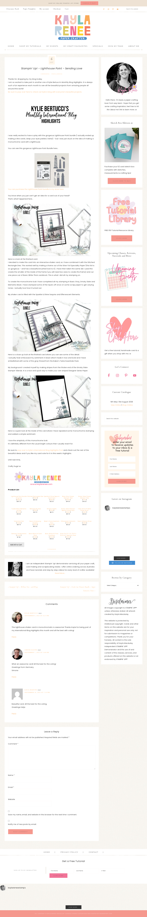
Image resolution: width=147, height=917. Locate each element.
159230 (51, 537)
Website (11, 799)
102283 (19, 523)
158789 (68, 523)
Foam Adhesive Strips (85, 521)
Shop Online (127, 405)
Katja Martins (31, 690)
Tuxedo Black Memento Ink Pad (18, 509)
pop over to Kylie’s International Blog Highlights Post (40, 450)
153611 (35, 510)
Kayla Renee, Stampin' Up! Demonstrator (73, 27)
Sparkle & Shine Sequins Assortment (51, 497)
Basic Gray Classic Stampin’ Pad (68, 497)
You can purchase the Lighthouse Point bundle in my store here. (36, 189)
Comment (13, 744)
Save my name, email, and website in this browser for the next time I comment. (42, 814)
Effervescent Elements (68, 521)
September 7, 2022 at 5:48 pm (37, 652)
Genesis (68, 913)
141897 (84, 512)
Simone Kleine (31, 650)
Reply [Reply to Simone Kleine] (14, 677)
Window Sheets (52, 509)
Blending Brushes (35, 509)
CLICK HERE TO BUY (122, 181)
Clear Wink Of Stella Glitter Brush (84, 509)
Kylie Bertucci (31, 613)
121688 (35, 537)
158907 (19, 500)
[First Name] (122, 459)
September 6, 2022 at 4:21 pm (37, 615)
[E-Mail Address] (122, 474)
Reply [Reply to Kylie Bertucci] (14, 637)
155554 (35, 524)
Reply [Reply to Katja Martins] (14, 713)
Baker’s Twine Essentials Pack (51, 522)
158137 (52, 500)
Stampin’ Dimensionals (18, 534)
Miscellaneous (56, 74)
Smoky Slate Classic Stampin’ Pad (84, 497)
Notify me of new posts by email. (22, 824)
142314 (52, 510)
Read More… (60, 573)
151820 (35, 498)
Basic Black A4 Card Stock (35, 534)
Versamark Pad (19, 521)
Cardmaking (45, 74)
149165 (68, 500)
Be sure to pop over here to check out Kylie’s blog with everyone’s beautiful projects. (45, 92)
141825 (84, 523)
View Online (116, 405)
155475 (52, 524)
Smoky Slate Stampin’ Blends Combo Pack (68, 509)
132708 (19, 512)
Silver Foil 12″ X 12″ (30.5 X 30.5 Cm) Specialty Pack (68, 534)
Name (11, 775)
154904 (68, 512)
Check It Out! (89, 3)
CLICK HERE (121, 238)
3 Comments (52, 549)
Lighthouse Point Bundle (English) (19, 497)
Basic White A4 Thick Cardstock (51, 534)
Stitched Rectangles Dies (35, 496)
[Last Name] (122, 466)
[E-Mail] (112, 870)
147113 (84, 500)
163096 (68, 537)
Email (11, 787)
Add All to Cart (16, 545)
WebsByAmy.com (106, 913)
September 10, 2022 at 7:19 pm (37, 692)
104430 (19, 535)
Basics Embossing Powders (35, 522)
